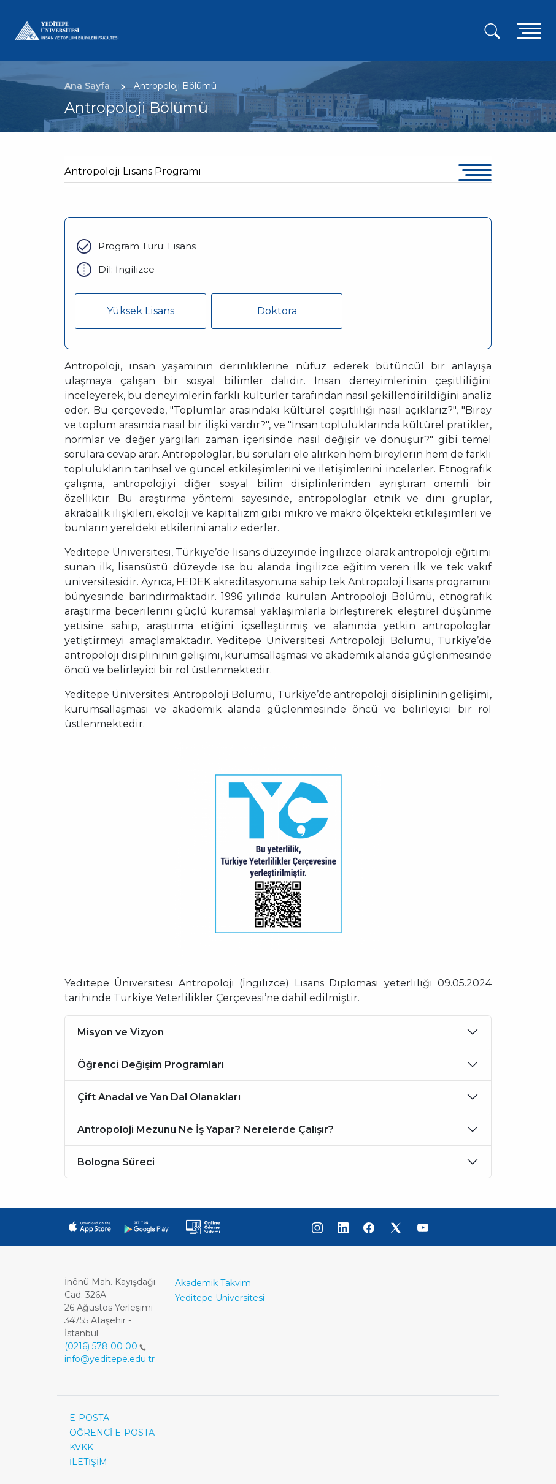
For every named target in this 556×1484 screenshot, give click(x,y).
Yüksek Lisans (140, 311)
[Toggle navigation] (529, 30)
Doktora (277, 311)
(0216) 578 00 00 (105, 1346)
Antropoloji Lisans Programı (132, 171)
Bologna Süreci (116, 1162)
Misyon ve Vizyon (120, 1032)
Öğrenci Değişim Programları (150, 1064)
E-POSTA (89, 1417)
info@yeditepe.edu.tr (109, 1359)
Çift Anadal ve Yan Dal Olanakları (159, 1097)
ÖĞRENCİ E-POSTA (112, 1432)
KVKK (81, 1447)
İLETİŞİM (88, 1461)
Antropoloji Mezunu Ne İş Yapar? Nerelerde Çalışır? (205, 1129)
